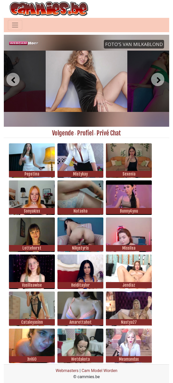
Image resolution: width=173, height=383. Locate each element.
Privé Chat (108, 133)
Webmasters (67, 370)
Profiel (85, 133)
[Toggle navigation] (15, 25)
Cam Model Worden (99, 370)
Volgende (63, 133)
